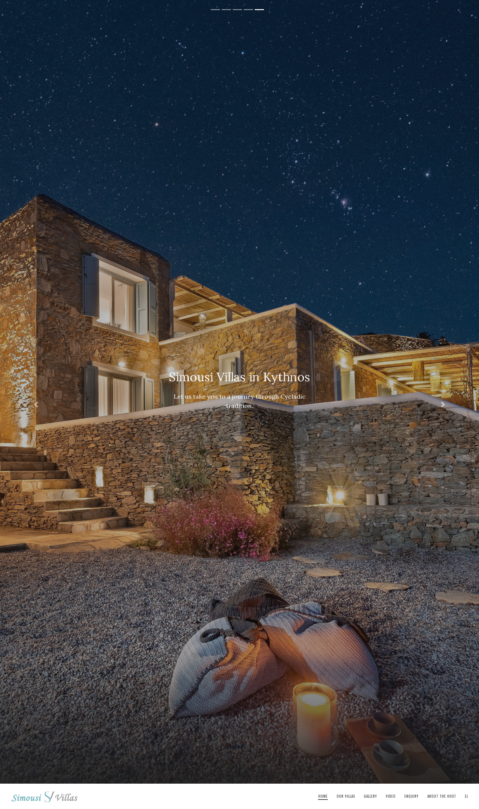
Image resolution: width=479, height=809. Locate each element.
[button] (36, 404)
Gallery (370, 796)
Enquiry (411, 796)
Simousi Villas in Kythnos (45, 796)
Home (323, 796)
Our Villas (346, 796)
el (466, 796)
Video (391, 796)
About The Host (441, 796)
